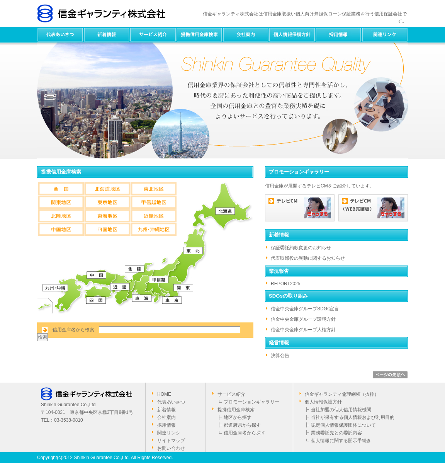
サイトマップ (171, 440)
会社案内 (245, 35)
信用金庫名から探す (244, 433)
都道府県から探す (242, 425)
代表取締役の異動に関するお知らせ (308, 258)
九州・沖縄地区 (153, 229)
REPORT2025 (285, 283)
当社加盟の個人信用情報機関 (341, 409)
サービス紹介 (153, 35)
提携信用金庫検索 (199, 35)
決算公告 (280, 355)
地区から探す (237, 417)
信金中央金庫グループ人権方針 (303, 329)
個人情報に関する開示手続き (341, 440)
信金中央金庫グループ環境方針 (303, 319)
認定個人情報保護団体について (343, 425)
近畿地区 (153, 215)
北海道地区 (107, 188)
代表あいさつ (60, 35)
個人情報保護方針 (292, 35)
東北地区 (153, 188)
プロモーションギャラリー (251, 402)
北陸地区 (60, 215)
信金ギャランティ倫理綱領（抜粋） (342, 394)
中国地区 (60, 229)
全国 (60, 188)
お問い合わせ (171, 448)
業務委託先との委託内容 (336, 433)
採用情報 (338, 35)
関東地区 (60, 202)
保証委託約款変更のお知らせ (301, 247)
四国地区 (107, 229)
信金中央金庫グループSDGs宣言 (305, 309)
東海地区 (107, 215)
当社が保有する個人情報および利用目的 (352, 417)
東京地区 (107, 202)
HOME (164, 394)
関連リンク (385, 35)
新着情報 (106, 35)
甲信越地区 (153, 202)
